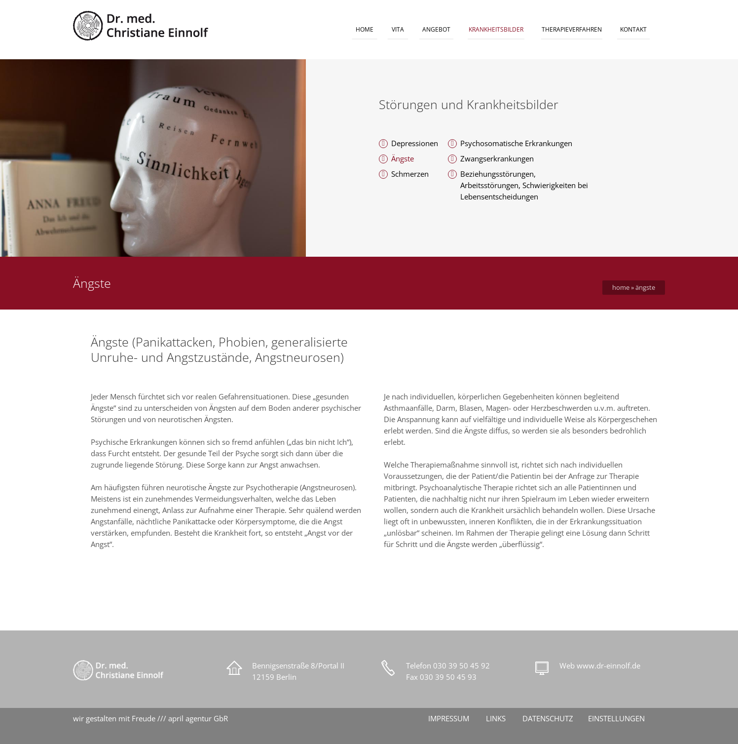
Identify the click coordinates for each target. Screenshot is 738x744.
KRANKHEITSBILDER (496, 29)
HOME (364, 29)
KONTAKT (633, 29)
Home (620, 287)
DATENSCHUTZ (547, 718)
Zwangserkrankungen (497, 158)
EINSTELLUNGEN (616, 718)
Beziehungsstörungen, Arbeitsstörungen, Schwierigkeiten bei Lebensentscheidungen (524, 185)
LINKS (496, 718)
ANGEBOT (436, 29)
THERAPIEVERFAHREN (572, 29)
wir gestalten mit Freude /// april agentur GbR (150, 718)
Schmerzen (410, 174)
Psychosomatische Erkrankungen (516, 143)
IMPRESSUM (448, 718)
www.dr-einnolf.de (608, 665)
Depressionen (414, 143)
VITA (398, 29)
